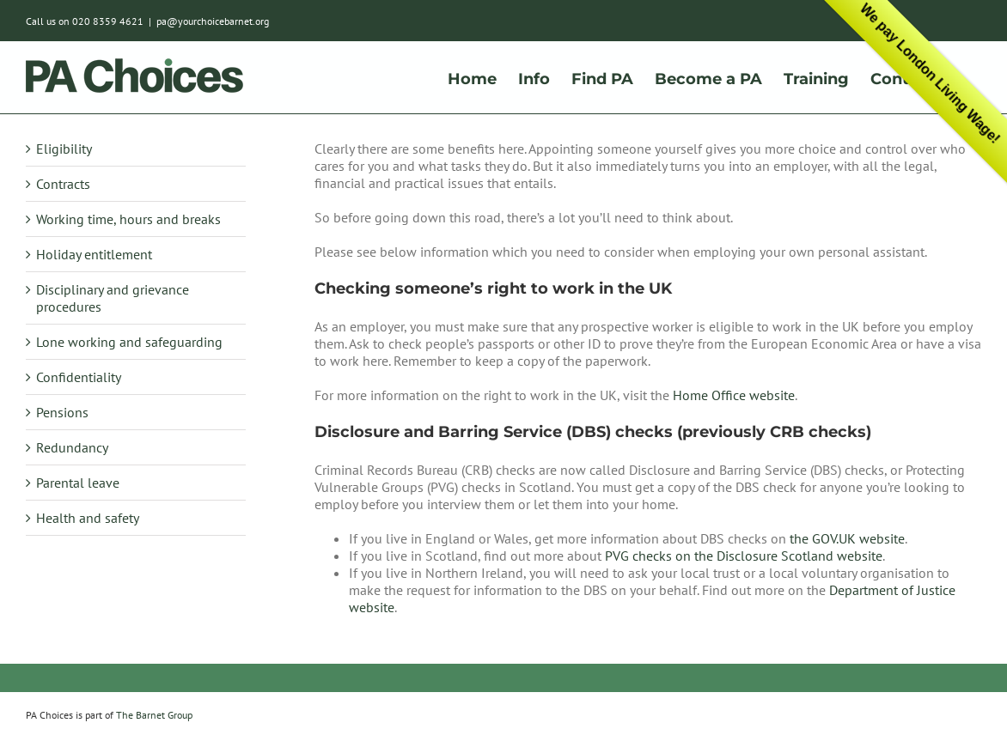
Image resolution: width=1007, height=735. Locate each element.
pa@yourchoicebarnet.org (212, 21)
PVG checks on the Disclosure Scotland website (743, 555)
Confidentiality (78, 377)
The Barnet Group (154, 714)
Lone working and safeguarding (129, 341)
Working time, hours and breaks (128, 219)
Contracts (63, 183)
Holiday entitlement (94, 254)
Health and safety (87, 517)
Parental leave (77, 482)
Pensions (62, 412)
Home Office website (734, 395)
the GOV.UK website (847, 538)
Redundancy (72, 447)
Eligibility (64, 148)
